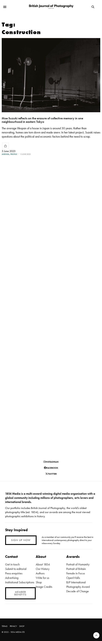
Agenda (5, 154)
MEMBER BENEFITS (20, 593)
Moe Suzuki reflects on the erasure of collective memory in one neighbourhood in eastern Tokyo (42, 120)
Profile (13, 154)
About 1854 (43, 564)
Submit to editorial (15, 569)
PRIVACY (13, 626)
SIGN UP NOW (21, 540)
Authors (40, 573)
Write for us (42, 578)
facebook (51, 467)
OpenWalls (73, 578)
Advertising (11, 578)
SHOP (21, 626)
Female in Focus (75, 573)
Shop (39, 582)
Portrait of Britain (76, 569)
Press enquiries (13, 573)
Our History (42, 569)
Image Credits (44, 587)
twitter (51, 473)
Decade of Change (77, 591)
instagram (51, 461)
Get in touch (12, 564)
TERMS (4, 626)
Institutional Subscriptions (19, 582)
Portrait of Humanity (77, 564)
